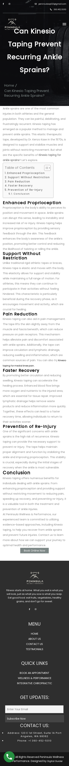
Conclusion (22, 193)
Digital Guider (55, 761)
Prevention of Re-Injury (25, 190)
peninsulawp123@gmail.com (50, 4)
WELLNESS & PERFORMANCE (34, 678)
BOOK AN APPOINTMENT (34, 673)
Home (9, 85)
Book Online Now (34, 550)
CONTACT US (34, 644)
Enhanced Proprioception (26, 173)
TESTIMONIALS (34, 649)
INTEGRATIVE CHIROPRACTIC (34, 683)
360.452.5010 (58, 9)
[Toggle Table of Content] (45, 168)
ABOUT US (34, 639)
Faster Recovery (20, 185)
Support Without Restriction (29, 177)
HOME (34, 633)
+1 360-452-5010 (39, 740)
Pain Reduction (19, 181)
